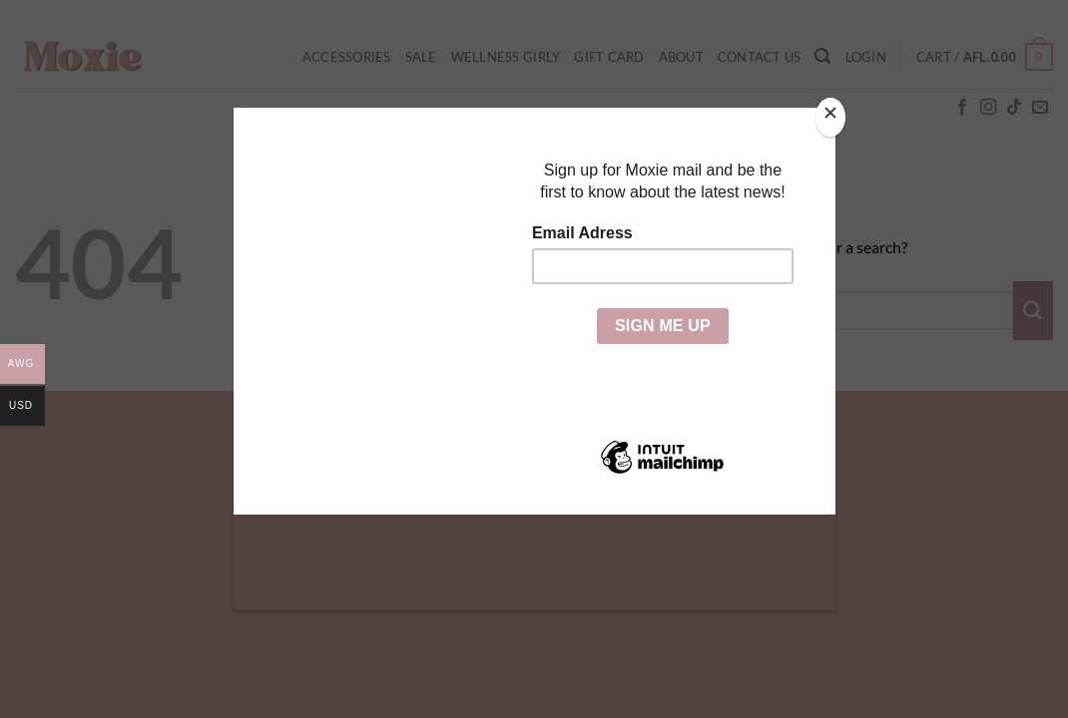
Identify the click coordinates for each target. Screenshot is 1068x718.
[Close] (830, 117)
